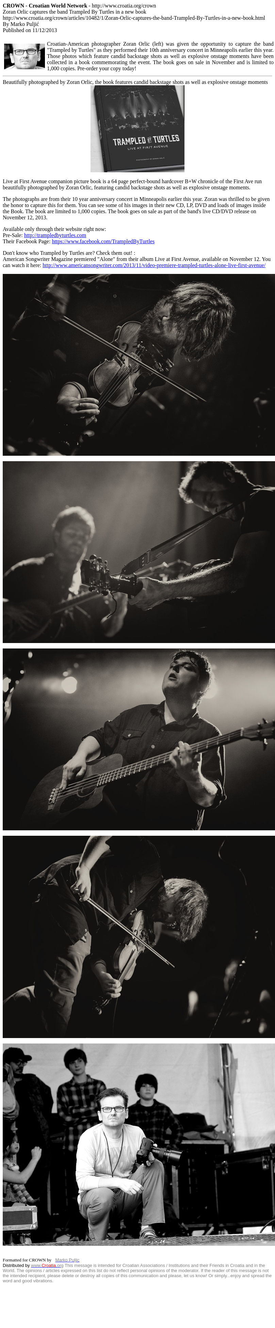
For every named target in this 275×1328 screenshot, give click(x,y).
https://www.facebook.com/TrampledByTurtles (103, 241)
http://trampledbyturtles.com (55, 235)
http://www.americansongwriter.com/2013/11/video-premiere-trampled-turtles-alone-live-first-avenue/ (154, 265)
